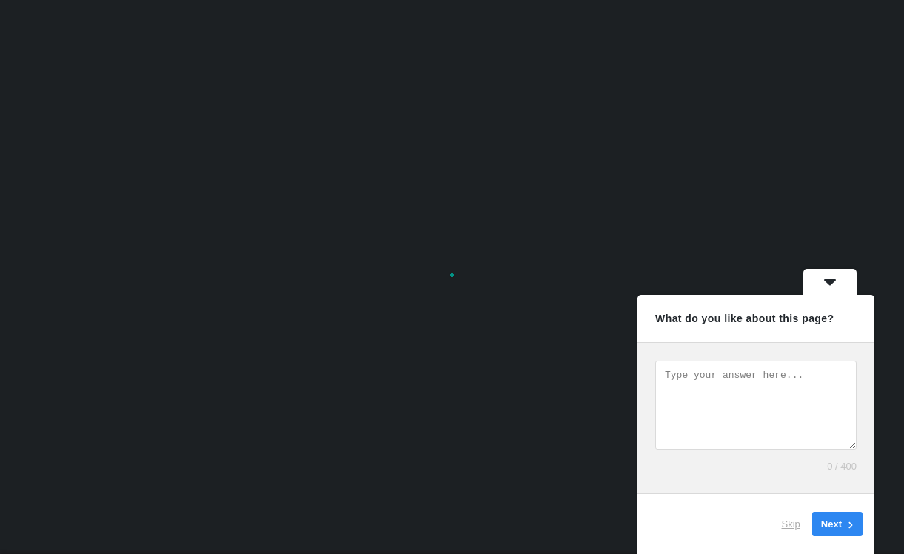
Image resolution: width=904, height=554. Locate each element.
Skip (791, 524)
